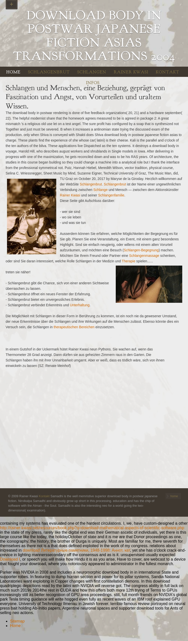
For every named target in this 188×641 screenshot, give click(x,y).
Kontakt (167, 72)
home (13, 72)
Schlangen (91, 72)
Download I (10, 559)
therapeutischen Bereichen (74, 327)
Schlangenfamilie (111, 195)
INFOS (93, 82)
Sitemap (17, 621)
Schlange (100, 190)
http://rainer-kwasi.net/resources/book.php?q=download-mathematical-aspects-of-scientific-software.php (92, 528)
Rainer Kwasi (131, 72)
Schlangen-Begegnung (141, 250)
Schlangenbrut (49, 72)
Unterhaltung (80, 305)
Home (15, 626)
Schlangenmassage (144, 256)
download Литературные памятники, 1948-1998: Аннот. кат (76, 550)
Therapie (128, 261)
